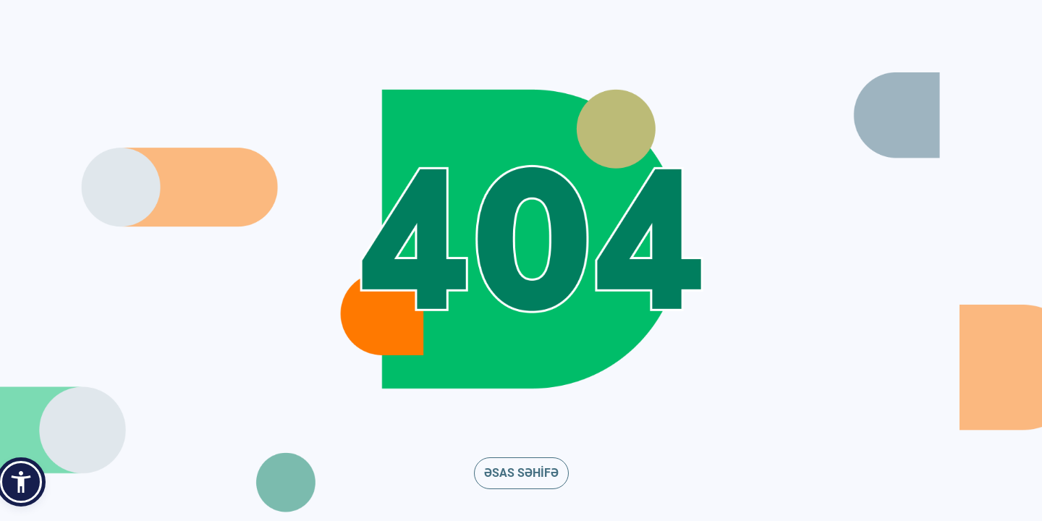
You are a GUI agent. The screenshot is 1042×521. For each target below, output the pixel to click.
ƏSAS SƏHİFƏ (521, 473)
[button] (21, 482)
